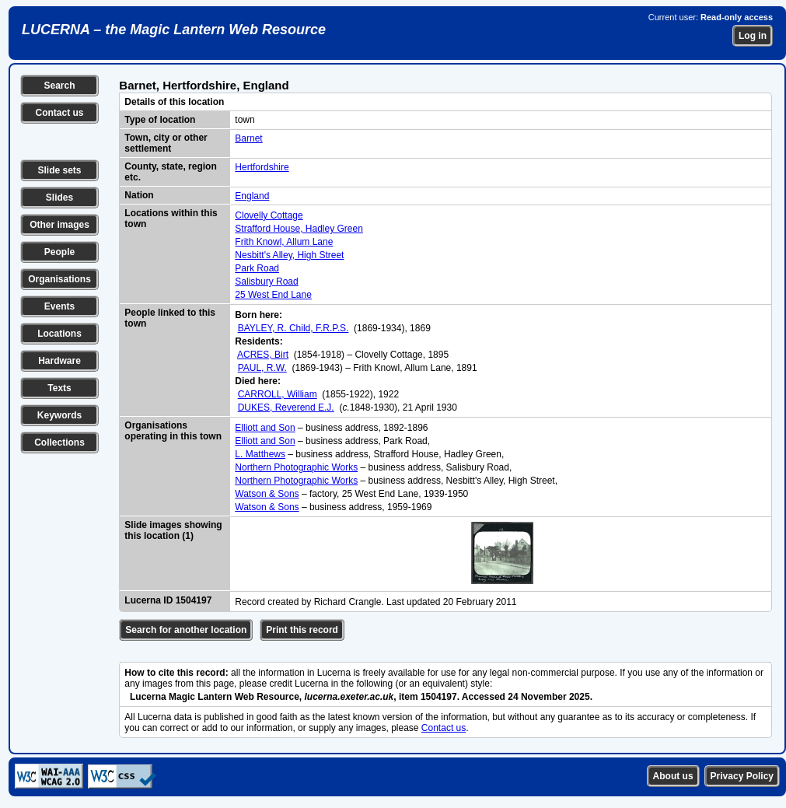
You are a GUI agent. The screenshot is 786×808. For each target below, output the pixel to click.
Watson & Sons (267, 493)
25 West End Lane (273, 294)
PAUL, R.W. (262, 367)
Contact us (59, 112)
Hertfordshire (261, 167)
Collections (59, 442)
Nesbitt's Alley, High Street (289, 255)
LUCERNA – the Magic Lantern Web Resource (174, 29)
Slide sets (59, 170)
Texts (59, 388)
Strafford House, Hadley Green (299, 228)
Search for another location (185, 629)
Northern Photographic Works (296, 467)
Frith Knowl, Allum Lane (284, 241)
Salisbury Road (266, 281)
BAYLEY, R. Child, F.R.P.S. (293, 328)
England (252, 196)
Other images (59, 224)
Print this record (302, 629)
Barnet (248, 138)
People (59, 252)
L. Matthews (260, 454)
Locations (59, 333)
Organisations (59, 279)
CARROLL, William (277, 394)
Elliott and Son (265, 427)
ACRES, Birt (262, 354)
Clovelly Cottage (268, 215)
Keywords (59, 415)
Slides (59, 197)
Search (59, 85)
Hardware (59, 360)
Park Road (257, 268)
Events (59, 306)
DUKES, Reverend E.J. (286, 407)
